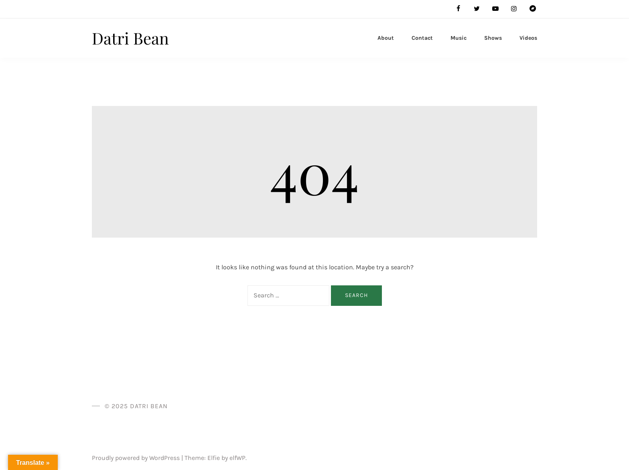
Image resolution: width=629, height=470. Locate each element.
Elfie (213, 458)
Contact (422, 38)
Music (458, 38)
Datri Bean (130, 38)
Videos (528, 38)
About (385, 38)
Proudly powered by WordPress (136, 458)
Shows (493, 38)
